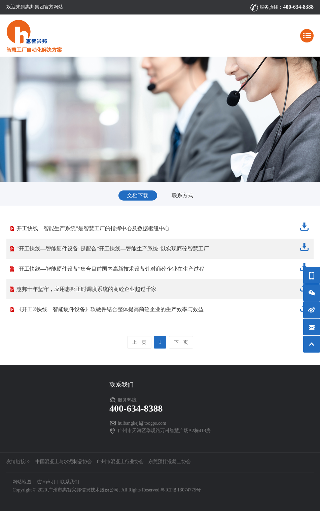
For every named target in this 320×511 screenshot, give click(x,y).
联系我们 (69, 481)
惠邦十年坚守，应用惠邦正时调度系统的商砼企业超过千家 (163, 287)
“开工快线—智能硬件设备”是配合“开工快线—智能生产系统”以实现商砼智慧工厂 (163, 247)
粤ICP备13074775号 (181, 489)
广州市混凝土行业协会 (120, 461)
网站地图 (21, 481)
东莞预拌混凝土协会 (169, 461)
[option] (160, 119)
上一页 (139, 342)
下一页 (181, 342)
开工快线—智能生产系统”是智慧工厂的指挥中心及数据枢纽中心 (163, 226)
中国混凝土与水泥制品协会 (63, 461)
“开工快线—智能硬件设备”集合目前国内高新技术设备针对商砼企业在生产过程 (163, 267)
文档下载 (137, 195)
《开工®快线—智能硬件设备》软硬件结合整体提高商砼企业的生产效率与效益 (163, 307)
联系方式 (182, 195)
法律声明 (45, 481)
